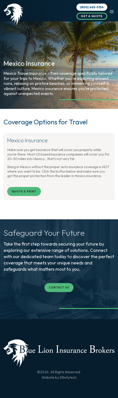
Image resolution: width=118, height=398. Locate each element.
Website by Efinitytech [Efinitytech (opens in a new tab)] (59, 377)
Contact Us (59, 287)
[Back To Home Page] (59, 353)
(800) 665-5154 (92, 7)
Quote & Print (24, 191)
